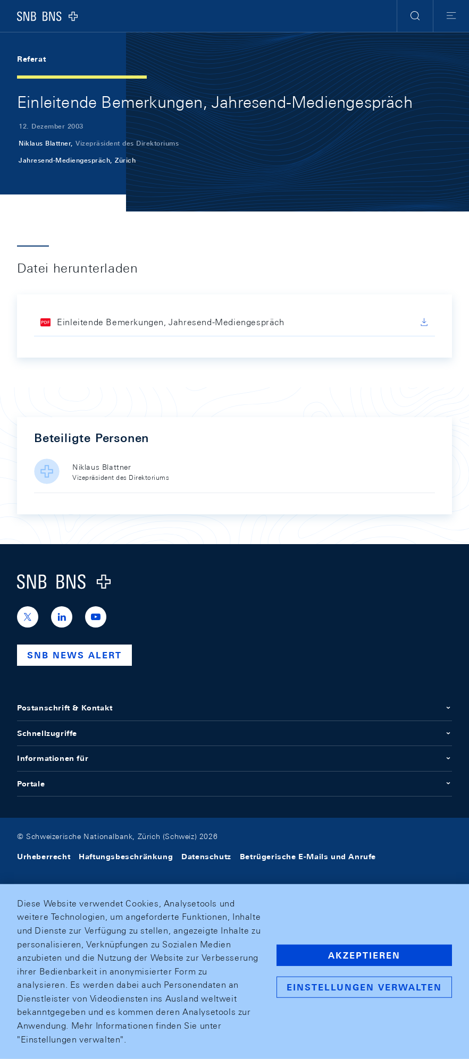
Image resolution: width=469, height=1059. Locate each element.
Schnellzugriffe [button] (234, 733)
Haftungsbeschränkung (126, 856)
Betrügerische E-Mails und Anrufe (308, 856)
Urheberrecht (43, 856)
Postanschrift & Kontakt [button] (234, 708)
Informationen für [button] (234, 758)
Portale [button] (234, 784)
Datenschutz (206, 856)
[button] (415, 16)
